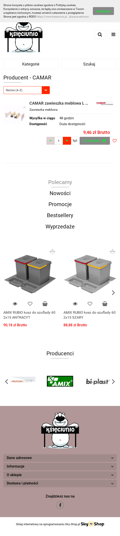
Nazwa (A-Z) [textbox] (14, 90)
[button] (60, 458)
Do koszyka (95, 140)
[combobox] (26, 90)
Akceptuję (103, 11)
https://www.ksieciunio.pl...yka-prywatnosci (63, 16)
